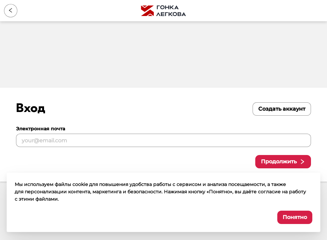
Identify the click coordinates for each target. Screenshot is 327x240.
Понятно (295, 217)
